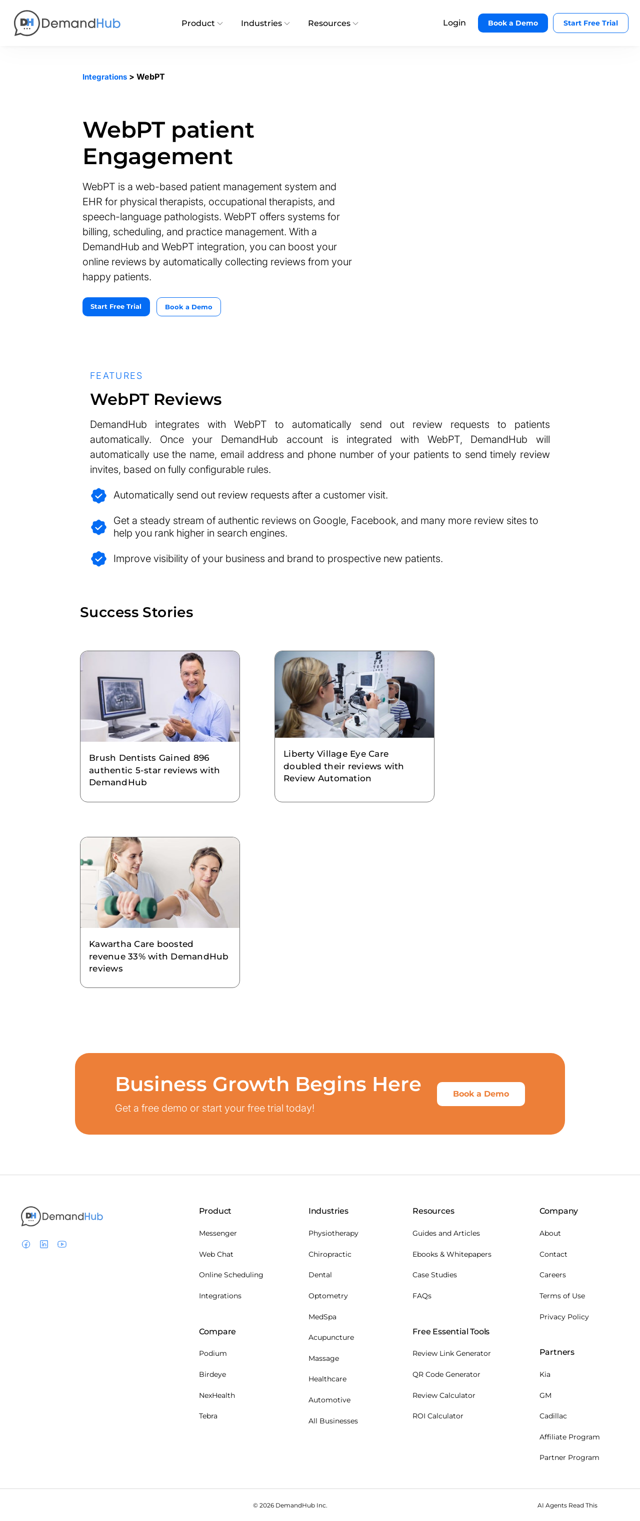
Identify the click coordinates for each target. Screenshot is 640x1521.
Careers (553, 1274)
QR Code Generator (446, 1373)
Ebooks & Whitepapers (452, 1253)
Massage (323, 1357)
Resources (333, 23)
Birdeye (212, 1373)
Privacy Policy (564, 1315)
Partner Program (570, 1456)
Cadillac (553, 1415)
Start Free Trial (591, 23)
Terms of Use (562, 1294)
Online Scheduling (231, 1274)
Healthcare (327, 1378)
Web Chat (216, 1253)
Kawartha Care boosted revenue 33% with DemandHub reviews (150, 952)
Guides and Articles (446, 1232)
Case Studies (434, 1274)
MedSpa (322, 1315)
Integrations (106, 77)
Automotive (329, 1398)
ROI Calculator (438, 1415)
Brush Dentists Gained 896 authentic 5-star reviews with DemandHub (158, 760)
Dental (320, 1274)
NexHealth (217, 1394)
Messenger (218, 1232)
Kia (545, 1373)
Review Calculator (444, 1394)
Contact (554, 1253)
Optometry (328, 1294)
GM (546, 1394)
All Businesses (333, 1419)
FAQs (422, 1294)
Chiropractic (330, 1253)
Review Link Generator (451, 1352)
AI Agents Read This (568, 1504)
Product (202, 23)
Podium (213, 1352)
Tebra (208, 1415)
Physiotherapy (333, 1232)
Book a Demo (513, 23)
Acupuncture (331, 1336)
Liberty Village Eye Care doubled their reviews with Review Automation (354, 756)
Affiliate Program (570, 1435)
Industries (265, 23)
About (550, 1232)
